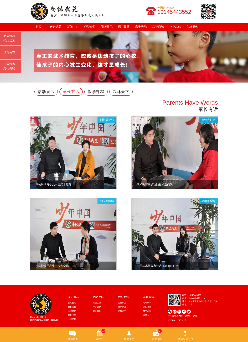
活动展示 (46, 92)
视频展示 (107, 26)
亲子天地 (141, 26)
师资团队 (98, 297)
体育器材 (122, 311)
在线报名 (192, 26)
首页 (39, 26)
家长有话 (71, 91)
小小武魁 (175, 26)
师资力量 (97, 302)
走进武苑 (56, 26)
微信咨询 (73, 338)
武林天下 (121, 92)
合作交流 (72, 307)
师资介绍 (90, 26)
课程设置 (124, 26)
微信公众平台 (185, 338)
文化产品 (122, 302)
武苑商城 (158, 26)
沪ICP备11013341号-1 (178, 320)
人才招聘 (72, 319)
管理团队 (72, 311)
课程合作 (101, 338)
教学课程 (96, 92)
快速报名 (129, 338)
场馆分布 (72, 315)
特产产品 (122, 307)
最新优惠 (157, 338)
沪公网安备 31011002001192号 (182, 316)
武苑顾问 (97, 311)
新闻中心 (73, 26)
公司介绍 (72, 302)
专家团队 (97, 307)
